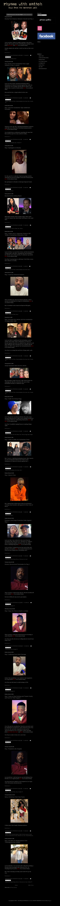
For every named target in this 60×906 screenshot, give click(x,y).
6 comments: (26, 55)
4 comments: (26, 97)
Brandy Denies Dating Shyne (13, 196)
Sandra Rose (41, 65)
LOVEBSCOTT (42, 63)
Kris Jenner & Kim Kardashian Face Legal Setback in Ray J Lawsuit (17, 64)
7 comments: (25, 512)
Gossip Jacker (42, 59)
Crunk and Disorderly (43, 57)
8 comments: (26, 225)
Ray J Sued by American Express (14, 274)
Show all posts (27, 14)
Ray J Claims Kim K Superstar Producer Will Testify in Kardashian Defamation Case (17, 234)
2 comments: (26, 355)
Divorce (17, 559)
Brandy (9, 58)
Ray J (15, 58)
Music (12, 58)
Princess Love (22, 559)
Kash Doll (11, 835)
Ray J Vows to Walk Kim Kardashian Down (17, 439)
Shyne (21, 228)
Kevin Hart (15, 835)
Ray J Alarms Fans (10, 475)
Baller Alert (41, 55)
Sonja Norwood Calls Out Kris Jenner (15, 365)
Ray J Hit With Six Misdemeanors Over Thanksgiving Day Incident (16, 841)
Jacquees (27, 834)
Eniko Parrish (22, 834)
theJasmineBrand (43, 68)
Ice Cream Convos (43, 61)
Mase (16, 228)
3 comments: (25, 311)
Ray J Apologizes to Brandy (13, 148)
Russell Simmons (29, 835)
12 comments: (26, 687)
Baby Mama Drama (12, 559)
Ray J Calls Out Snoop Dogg (13, 399)
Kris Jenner (25, 101)
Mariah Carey (20, 835)
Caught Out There (12, 101)
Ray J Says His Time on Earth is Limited (16, 611)
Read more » (7, 52)
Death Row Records (12, 434)
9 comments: (26, 466)
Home (16, 885)
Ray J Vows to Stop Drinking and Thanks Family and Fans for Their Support (19, 697)
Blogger (49, 900)
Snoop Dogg (24, 434)
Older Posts (31, 885)
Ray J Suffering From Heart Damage (15, 654)
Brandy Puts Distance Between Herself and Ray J (19, 19)
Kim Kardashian (19, 101)
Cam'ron (13, 228)
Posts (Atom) (14, 887)
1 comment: (25, 266)
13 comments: (26, 602)
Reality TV (19, 142)
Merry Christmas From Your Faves (15, 797)
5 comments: (25, 187)
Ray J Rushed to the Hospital (13, 749)
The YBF (40, 66)
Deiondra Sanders (15, 834)
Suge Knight (30, 434)
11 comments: (26, 645)
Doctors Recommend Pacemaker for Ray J (17, 564)
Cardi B (9, 834)
